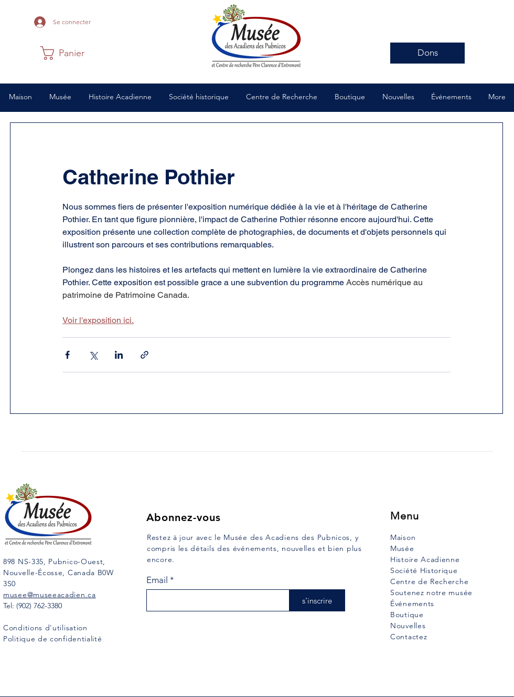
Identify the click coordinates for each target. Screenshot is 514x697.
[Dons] (427, 53)
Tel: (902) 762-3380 (32, 605)
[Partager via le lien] (144, 355)
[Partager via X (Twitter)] (93, 355)
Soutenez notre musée (431, 592)
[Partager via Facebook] (67, 355)
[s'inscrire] (317, 600)
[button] (66, 53)
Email (157, 580)
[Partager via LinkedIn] (119, 355)
